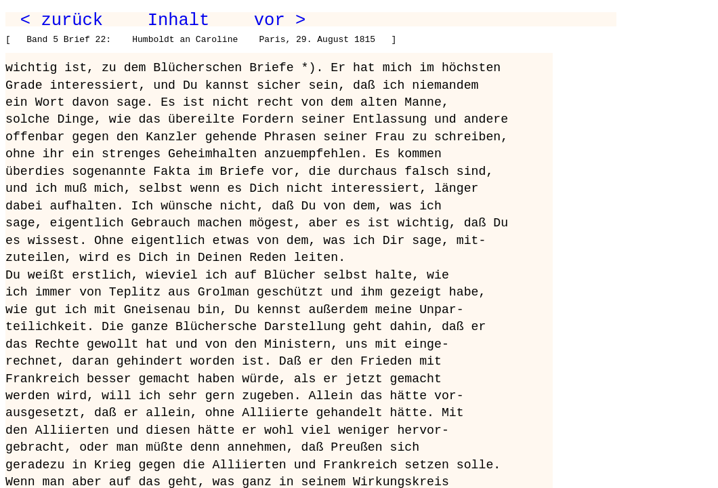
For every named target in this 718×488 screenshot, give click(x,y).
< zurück (61, 20)
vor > (279, 20)
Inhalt (179, 20)
